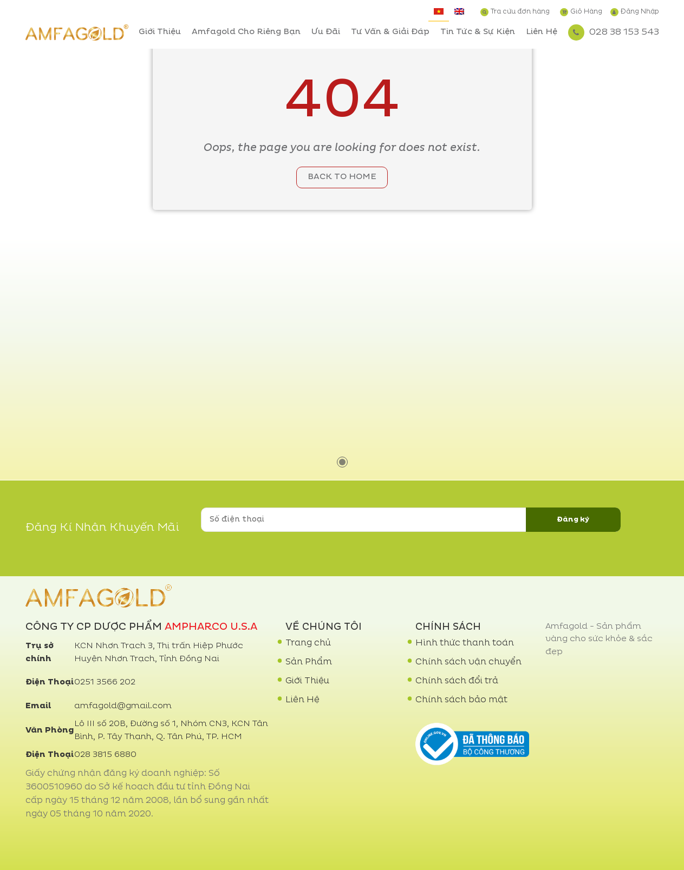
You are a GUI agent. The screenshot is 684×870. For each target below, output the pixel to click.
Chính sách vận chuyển (468, 662)
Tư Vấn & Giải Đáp (390, 32)
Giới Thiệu (160, 32)
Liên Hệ (541, 32)
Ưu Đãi (325, 32)
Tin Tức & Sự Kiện (477, 32)
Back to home (342, 177)
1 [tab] (342, 462)
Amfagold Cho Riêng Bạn (246, 32)
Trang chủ (308, 643)
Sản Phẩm (308, 662)
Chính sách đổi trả (456, 681)
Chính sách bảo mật (461, 700)
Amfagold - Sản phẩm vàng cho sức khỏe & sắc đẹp (599, 639)
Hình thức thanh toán (464, 643)
